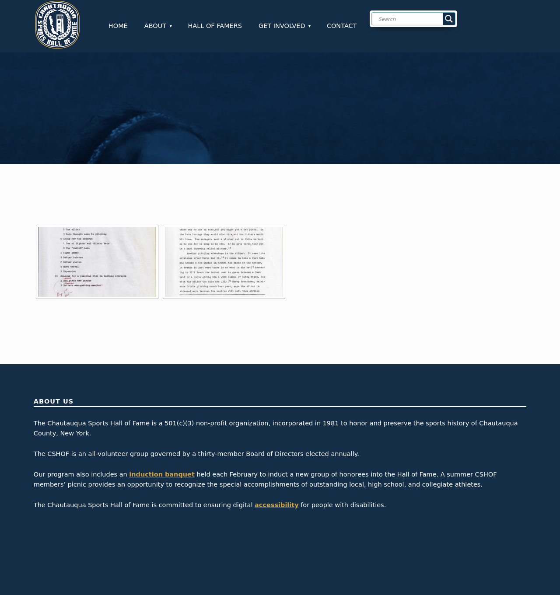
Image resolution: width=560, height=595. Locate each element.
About (155, 25)
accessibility (277, 504)
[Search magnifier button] (449, 19)
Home (118, 25)
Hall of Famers (215, 25)
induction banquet (161, 474)
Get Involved (282, 25)
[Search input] (420, 19)
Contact (342, 25)
